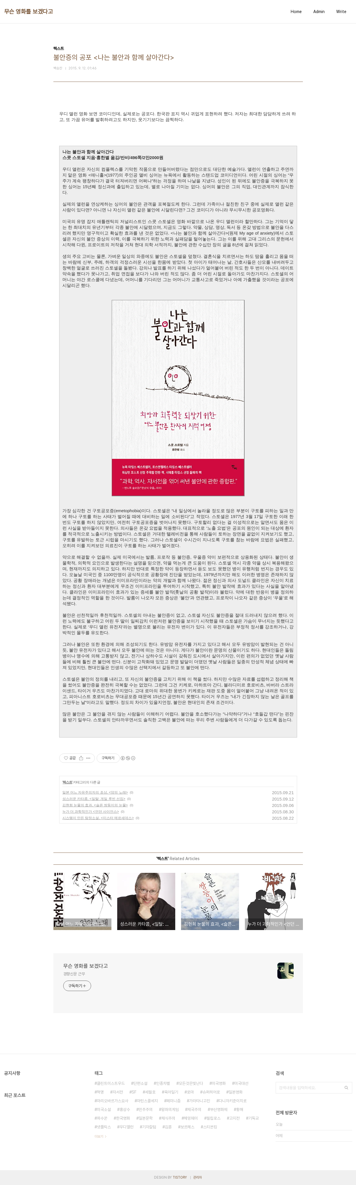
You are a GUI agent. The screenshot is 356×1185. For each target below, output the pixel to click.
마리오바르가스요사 (112, 1100)
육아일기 (171, 1092)
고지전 (234, 1118)
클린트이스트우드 (111, 1083)
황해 (239, 1109)
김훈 (168, 1127)
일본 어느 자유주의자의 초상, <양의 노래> (95, 792)
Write (341, 11)
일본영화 (236, 1092)
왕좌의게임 (170, 1109)
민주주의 (146, 1109)
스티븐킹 (210, 1127)
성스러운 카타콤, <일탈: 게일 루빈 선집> (93, 799)
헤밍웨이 (191, 1118)
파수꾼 (102, 1118)
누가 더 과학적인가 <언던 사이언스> (90, 812)
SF (134, 1092)
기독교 (253, 1118)
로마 (190, 1092)
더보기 (99, 1136)
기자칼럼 (149, 1127)
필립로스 (214, 1118)
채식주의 (168, 1118)
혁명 (100, 1092)
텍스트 (67, 782)
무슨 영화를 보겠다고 (28, 11)
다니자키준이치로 (233, 1100)
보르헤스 (187, 1127)
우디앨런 (126, 1127)
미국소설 (104, 1109)
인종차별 (163, 1083)
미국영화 (219, 1083)
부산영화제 (218, 1109)
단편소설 (140, 1083)
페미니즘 (173, 1100)
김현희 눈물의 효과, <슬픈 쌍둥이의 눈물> (95, 805)
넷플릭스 (104, 1127)
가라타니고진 (199, 1100)
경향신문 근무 (74, 974)
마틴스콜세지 (147, 1100)
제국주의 (194, 1109)
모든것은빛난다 (191, 1083)
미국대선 (241, 1083)
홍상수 (125, 1109)
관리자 (197, 1177)
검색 (346, 1087)
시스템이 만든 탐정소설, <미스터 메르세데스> (98, 818)
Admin (319, 11)
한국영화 (123, 1118)
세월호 (150, 1092)
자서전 (118, 1092)
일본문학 (146, 1118)
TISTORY (180, 1177)
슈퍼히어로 (211, 1092)
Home (296, 11)
